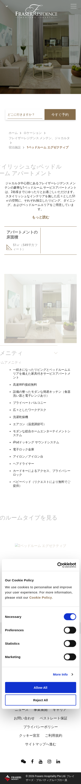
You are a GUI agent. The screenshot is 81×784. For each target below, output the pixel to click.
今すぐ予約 (60, 115)
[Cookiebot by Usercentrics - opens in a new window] (57, 565)
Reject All (40, 700)
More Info (60, 674)
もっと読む (40, 217)
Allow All (40, 687)
